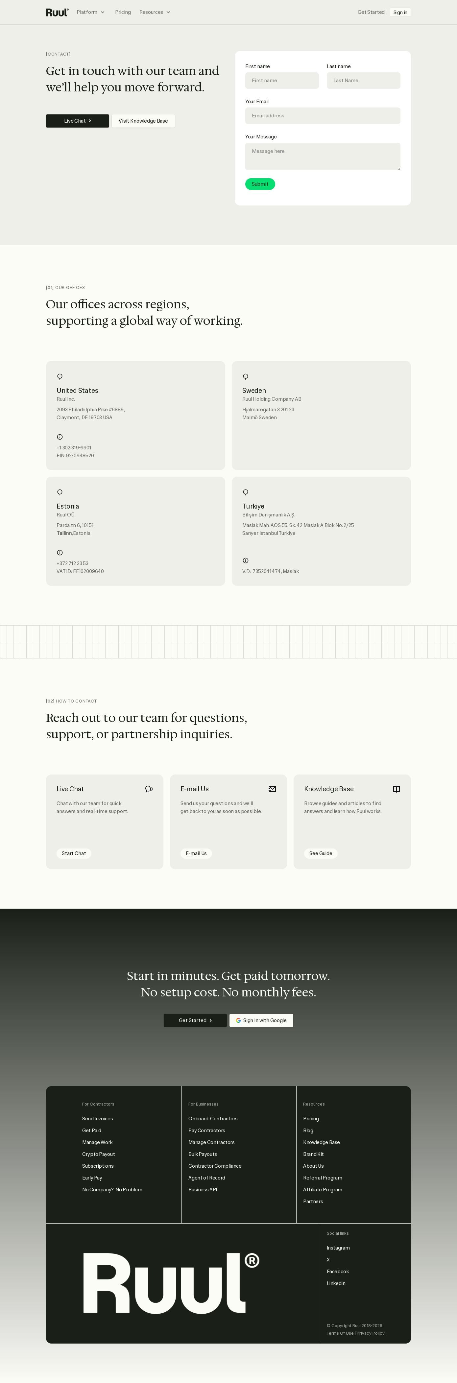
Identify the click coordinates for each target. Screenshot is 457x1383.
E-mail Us (196, 853)
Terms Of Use (341, 1333)
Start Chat (74, 853)
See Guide (320, 853)
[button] (91, 12)
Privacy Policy (371, 1333)
